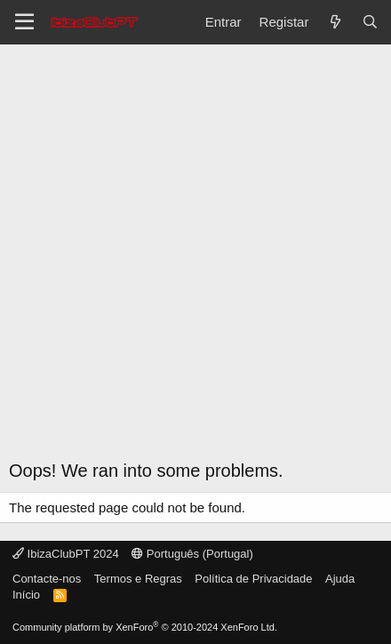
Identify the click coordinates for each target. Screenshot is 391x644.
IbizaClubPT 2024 (65, 553)
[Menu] (24, 22)
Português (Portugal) (192, 553)
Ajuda (340, 578)
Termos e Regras (138, 578)
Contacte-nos (46, 578)
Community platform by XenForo (144, 627)
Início (26, 594)
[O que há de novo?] (334, 21)
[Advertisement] (195, 258)
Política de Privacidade (253, 578)
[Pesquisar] (370, 21)
